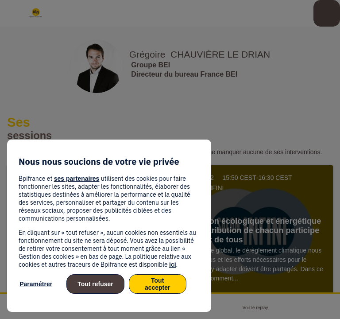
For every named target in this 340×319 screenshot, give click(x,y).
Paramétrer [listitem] (35, 284)
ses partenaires (77, 178)
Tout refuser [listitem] (95, 284)
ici (172, 264)
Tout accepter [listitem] (157, 284)
